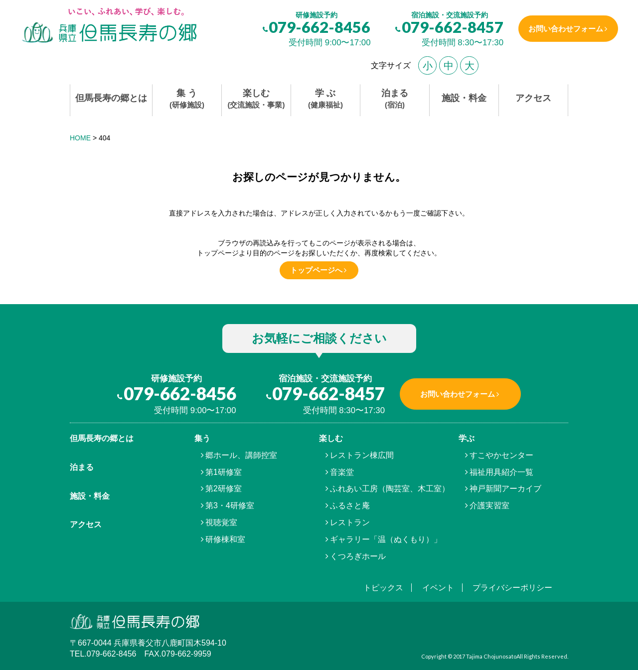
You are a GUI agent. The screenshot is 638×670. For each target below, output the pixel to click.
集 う (186, 99)
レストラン (350, 522)
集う (202, 438)
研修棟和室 (225, 539)
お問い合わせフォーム (564, 28)
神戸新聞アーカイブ (505, 488)
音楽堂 (342, 472)
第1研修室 (223, 472)
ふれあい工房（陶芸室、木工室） (390, 488)
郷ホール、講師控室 (241, 455)
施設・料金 (464, 98)
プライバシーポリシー (512, 587)
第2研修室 (223, 488)
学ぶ (467, 438)
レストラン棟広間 (362, 455)
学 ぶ (325, 99)
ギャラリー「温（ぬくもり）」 (386, 539)
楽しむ (256, 99)
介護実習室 (489, 505)
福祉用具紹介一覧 (501, 472)
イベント (438, 587)
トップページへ (316, 270)
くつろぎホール (358, 556)
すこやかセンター (501, 455)
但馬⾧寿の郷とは (102, 438)
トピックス (383, 587)
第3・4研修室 (229, 505)
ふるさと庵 (350, 505)
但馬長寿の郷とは (111, 98)
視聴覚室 (221, 522)
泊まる (394, 99)
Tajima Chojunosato (491, 656)
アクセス (533, 98)
